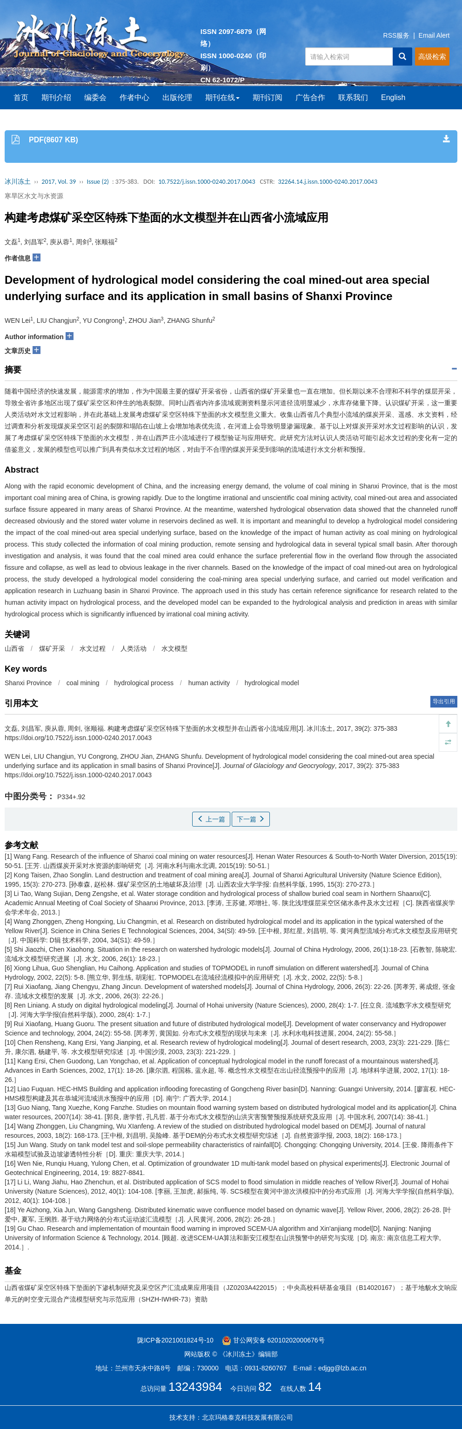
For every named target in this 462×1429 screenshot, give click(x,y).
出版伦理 (177, 97)
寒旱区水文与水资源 (34, 196)
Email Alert (434, 35)
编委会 (95, 97)
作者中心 (134, 97)
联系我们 (353, 97)
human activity (209, 683)
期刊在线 (222, 97)
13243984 (195, 1387)
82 (265, 1387)
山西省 (14, 648)
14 (314, 1387)
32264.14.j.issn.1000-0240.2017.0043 (327, 182)
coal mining (83, 683)
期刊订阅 (267, 97)
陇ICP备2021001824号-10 (175, 1340)
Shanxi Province (28, 683)
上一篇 (211, 819)
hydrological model (272, 683)
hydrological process (144, 683)
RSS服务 (396, 35)
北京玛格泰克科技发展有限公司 (247, 1417)
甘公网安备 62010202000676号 (273, 1340)
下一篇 (251, 819)
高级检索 (432, 56)
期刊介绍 (56, 97)
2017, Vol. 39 (58, 182)
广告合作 (310, 97)
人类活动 (134, 648)
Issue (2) (98, 182)
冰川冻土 (18, 182)
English (393, 97)
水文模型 (174, 648)
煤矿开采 (52, 648)
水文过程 (93, 648)
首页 (20, 97)
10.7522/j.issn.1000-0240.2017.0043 (206, 182)
